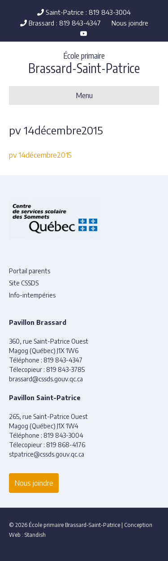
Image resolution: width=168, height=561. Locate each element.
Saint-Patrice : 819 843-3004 (84, 12)
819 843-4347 (62, 360)
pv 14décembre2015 (40, 155)
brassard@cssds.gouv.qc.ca (46, 379)
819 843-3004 (63, 435)
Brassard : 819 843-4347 (60, 23)
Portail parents (29, 271)
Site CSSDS (24, 283)
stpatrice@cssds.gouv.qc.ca (46, 454)
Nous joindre (130, 23)
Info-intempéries (32, 295)
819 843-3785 (65, 369)
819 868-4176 (65, 445)
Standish (35, 534)
